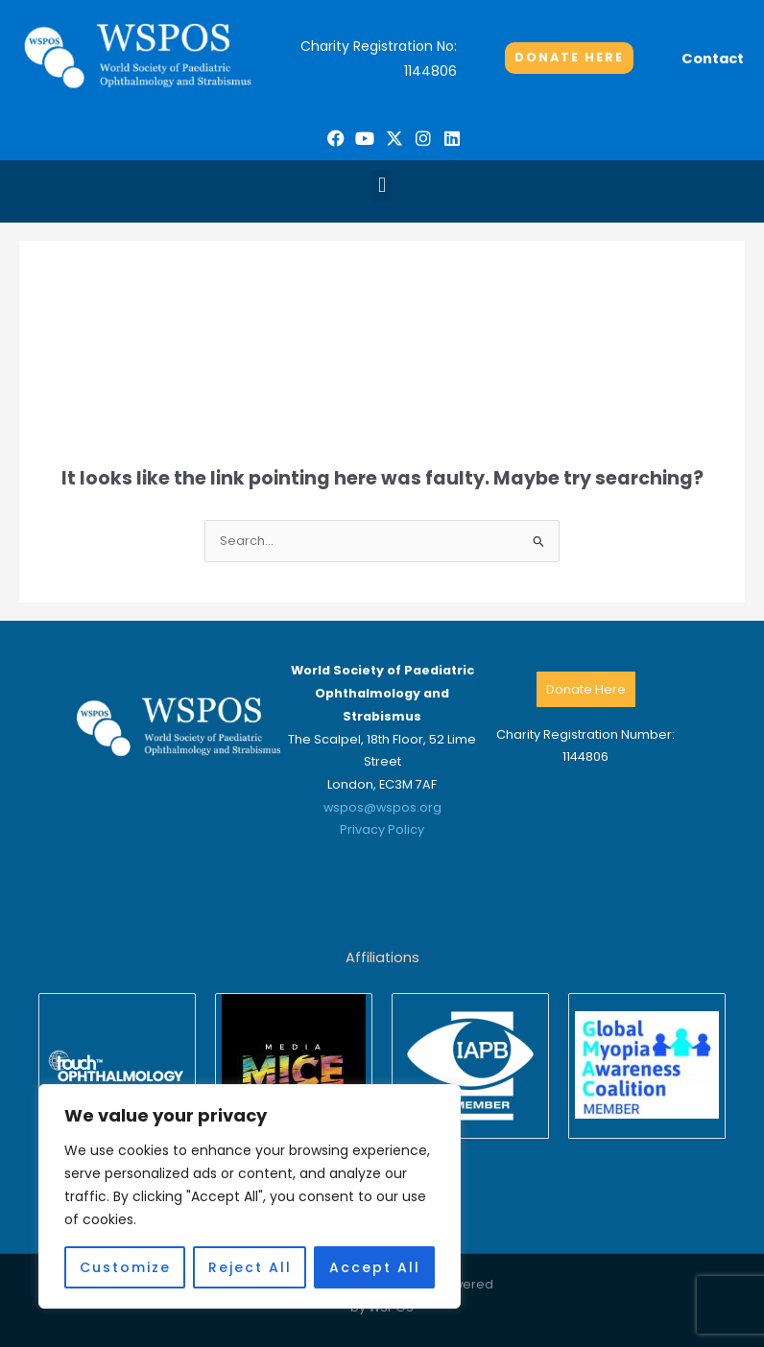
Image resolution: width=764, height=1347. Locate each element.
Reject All (250, 1267)
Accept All (374, 1267)
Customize (125, 1267)
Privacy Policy (382, 829)
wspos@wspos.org (382, 807)
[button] (381, 185)
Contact (712, 58)
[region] (249, 1196)
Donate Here (586, 689)
